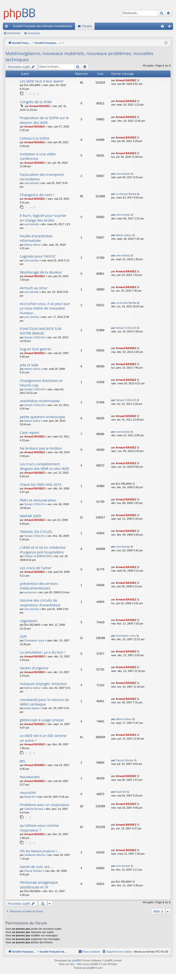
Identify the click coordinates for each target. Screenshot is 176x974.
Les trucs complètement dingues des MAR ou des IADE (44, 466)
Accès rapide (7, 27)
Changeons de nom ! (37, 194)
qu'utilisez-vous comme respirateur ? (39, 827)
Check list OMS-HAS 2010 (40, 484)
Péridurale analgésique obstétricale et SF (39, 884)
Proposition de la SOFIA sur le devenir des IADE (44, 120)
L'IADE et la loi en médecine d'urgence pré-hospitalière (42, 549)
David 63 (29, 796)
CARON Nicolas (33, 808)
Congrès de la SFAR (36, 101)
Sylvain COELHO (34, 337)
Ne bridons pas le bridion (41, 448)
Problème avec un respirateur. (45, 804)
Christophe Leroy (34, 640)
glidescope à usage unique (42, 719)
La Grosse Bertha (126, 194)
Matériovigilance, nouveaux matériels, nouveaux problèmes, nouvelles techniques (79, 56)
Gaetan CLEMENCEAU (38, 556)
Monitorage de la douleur (41, 272)
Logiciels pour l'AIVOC (38, 256)
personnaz (30, 592)
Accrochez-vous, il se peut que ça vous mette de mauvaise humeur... (45, 308)
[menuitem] (162, 26)
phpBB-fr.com (95, 968)
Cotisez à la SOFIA (34, 138)
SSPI (23, 636)
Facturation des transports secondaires (42, 176)
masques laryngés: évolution (43, 683)
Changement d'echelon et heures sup (41, 382)
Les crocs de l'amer (35, 567)
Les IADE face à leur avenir (42, 81)
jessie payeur (32, 708)
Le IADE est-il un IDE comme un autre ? (43, 737)
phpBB (76, 960)
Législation (29, 620)
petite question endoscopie (42, 416)
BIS (22, 761)
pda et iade (29, 364)
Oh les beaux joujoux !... (39, 850)
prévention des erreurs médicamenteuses (39, 585)
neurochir (28, 792)
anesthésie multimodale (40, 400)
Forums (87, 26)
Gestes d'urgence (34, 667)
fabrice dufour (32, 244)
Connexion (34, 33)
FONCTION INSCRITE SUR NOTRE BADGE (40, 330)
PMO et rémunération (38, 500)
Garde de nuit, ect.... (36, 866)
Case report (29, 432)
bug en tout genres (35, 348)
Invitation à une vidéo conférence (37, 156)
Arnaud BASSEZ (126, 80)
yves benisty (31, 183)
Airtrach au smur (34, 287)
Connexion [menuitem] (170, 27)
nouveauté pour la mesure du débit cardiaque (44, 701)
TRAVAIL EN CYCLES (36, 531)
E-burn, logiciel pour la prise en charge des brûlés (43, 217)
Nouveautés (30, 776)
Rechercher (14, 33)
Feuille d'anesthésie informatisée (36, 238)
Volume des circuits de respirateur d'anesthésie (40, 602)
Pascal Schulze (125, 760)
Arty (72, 964)
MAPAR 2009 (30, 515)
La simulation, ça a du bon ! (42, 652)
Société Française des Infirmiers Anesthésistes (42, 26)
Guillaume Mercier (34, 854)
